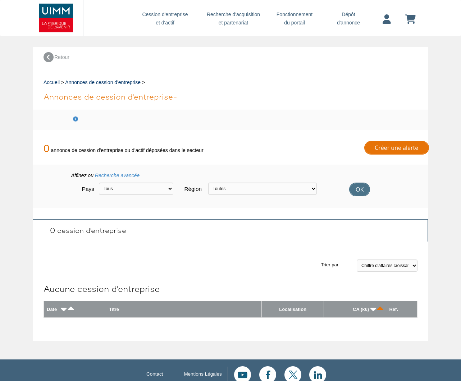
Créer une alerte (396, 148)
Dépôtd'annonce (348, 19)
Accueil (52, 82)
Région (193, 189)
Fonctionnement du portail (294, 19)
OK (360, 189)
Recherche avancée (117, 175)
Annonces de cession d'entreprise (103, 82)
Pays (87, 189)
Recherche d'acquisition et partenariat (233, 19)
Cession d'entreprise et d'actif (165, 19)
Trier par (329, 264)
